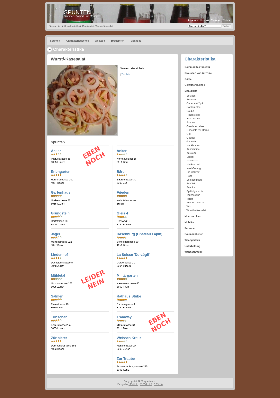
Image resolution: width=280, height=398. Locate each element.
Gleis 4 (122, 213)
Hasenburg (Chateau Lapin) (139, 234)
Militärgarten (127, 275)
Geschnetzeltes (195, 126)
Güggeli (190, 137)
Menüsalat (192, 160)
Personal (190, 228)
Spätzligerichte (194, 191)
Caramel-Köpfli (194, 103)
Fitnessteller (193, 114)
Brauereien (117, 40)
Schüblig (191, 183)
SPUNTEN (77, 12)
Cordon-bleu (193, 107)
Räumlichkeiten (194, 234)
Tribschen (59, 317)
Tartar (189, 198)
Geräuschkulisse (195, 84)
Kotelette (191, 152)
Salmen (57, 296)
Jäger (55, 234)
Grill (188, 133)
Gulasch (191, 141)
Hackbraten (193, 145)
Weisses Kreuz (129, 338)
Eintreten (216, 20)
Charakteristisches (77, 40)
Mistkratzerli (193, 164)
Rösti (189, 175)
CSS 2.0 (158, 384)
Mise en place (193, 216)
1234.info (133, 384)
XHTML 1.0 (146, 384)
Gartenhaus (60, 192)
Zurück (125, 74)
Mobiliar (189, 222)
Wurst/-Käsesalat (104, 26)
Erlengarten (60, 172)
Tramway (124, 317)
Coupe (190, 110)
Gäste (188, 79)
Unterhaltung (192, 246)
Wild (188, 206)
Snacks (190, 187)
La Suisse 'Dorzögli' (133, 255)
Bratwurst (191, 99)
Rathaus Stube (129, 296)
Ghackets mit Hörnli (197, 130)
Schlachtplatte (194, 179)
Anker (122, 151)
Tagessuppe (193, 194)
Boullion (191, 95)
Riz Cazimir (193, 172)
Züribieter (59, 338)
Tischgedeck (192, 240)
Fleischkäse (193, 118)
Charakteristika (72, 26)
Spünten (55, 40)
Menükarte (87, 26)
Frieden (123, 192)
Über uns (193, 20)
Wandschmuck (193, 251)
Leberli (190, 156)
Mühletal (58, 275)
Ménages (135, 40)
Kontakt (204, 20)
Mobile (226, 20)
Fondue (190, 122)
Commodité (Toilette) (197, 67)
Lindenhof (59, 255)
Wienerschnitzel (195, 202)
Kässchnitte (193, 149)
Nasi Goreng (193, 168)
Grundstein (60, 213)
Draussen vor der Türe (198, 73)
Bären (122, 172)
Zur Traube (126, 359)
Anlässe (100, 40)
